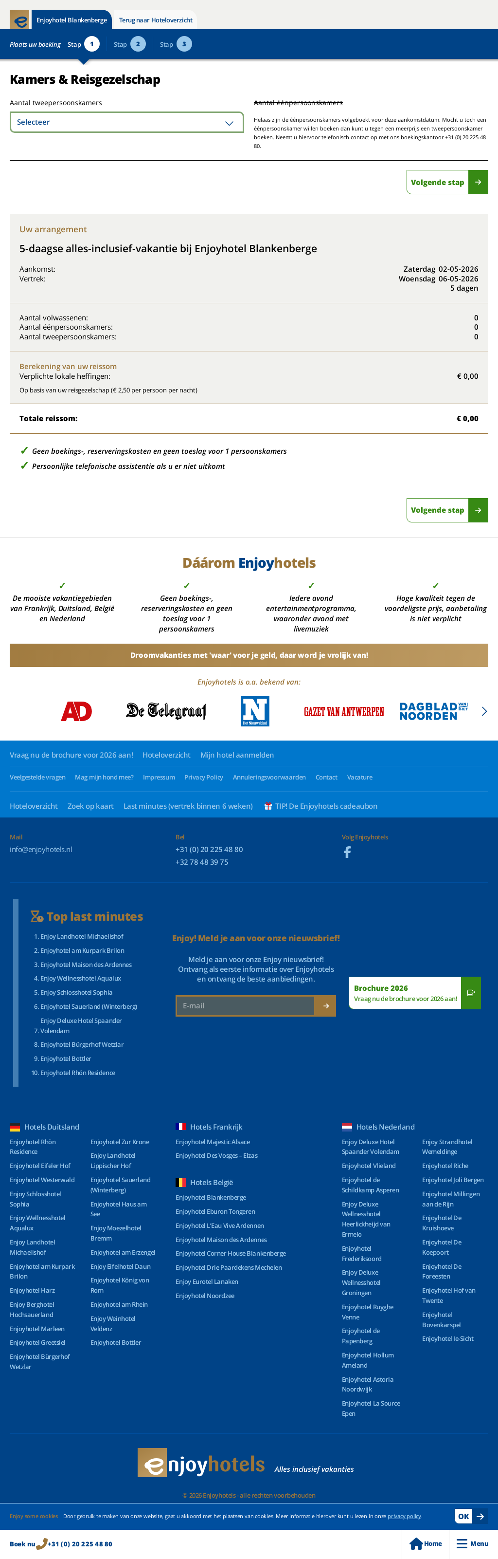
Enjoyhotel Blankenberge (71, 20)
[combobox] (127, 122)
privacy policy (404, 1516)
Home (425, 1544)
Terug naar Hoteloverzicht (156, 20)
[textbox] (127, 122)
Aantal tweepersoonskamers (45, 102)
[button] (484, 711)
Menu (472, 1544)
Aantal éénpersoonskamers (298, 102)
